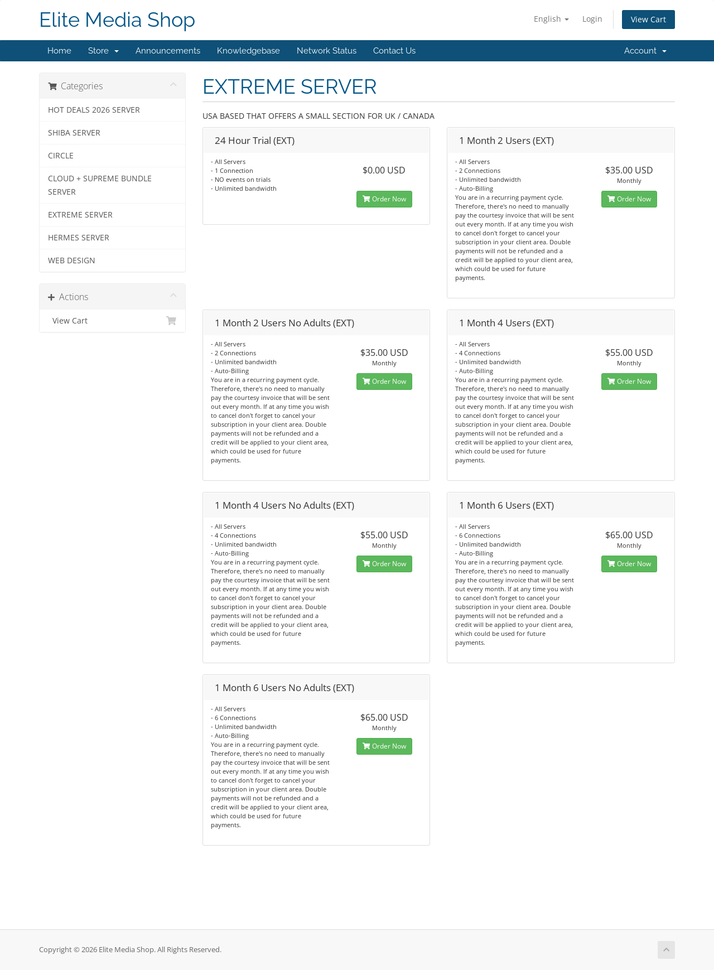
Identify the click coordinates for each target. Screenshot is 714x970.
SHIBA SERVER (74, 133)
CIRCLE (61, 156)
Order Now (384, 199)
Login (592, 18)
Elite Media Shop (117, 20)
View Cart (648, 19)
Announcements (168, 51)
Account (645, 51)
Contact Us (394, 51)
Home (59, 51)
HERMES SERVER (78, 238)
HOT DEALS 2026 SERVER (94, 110)
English (551, 18)
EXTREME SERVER (80, 215)
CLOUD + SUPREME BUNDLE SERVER (100, 185)
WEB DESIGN (71, 260)
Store (103, 51)
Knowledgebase (248, 51)
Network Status (326, 51)
